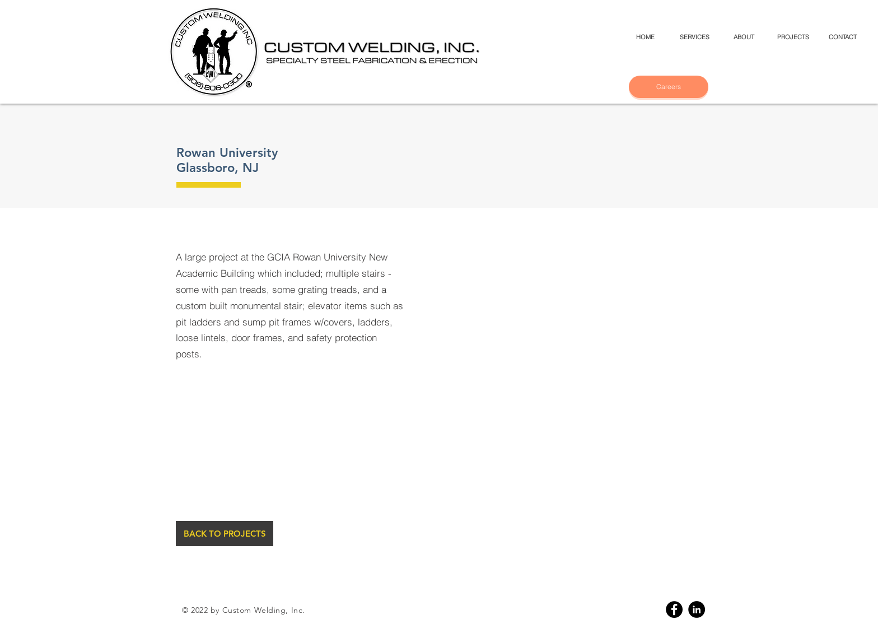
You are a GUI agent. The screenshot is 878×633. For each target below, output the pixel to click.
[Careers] (668, 87)
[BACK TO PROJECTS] (224, 533)
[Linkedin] (696, 609)
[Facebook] (674, 609)
